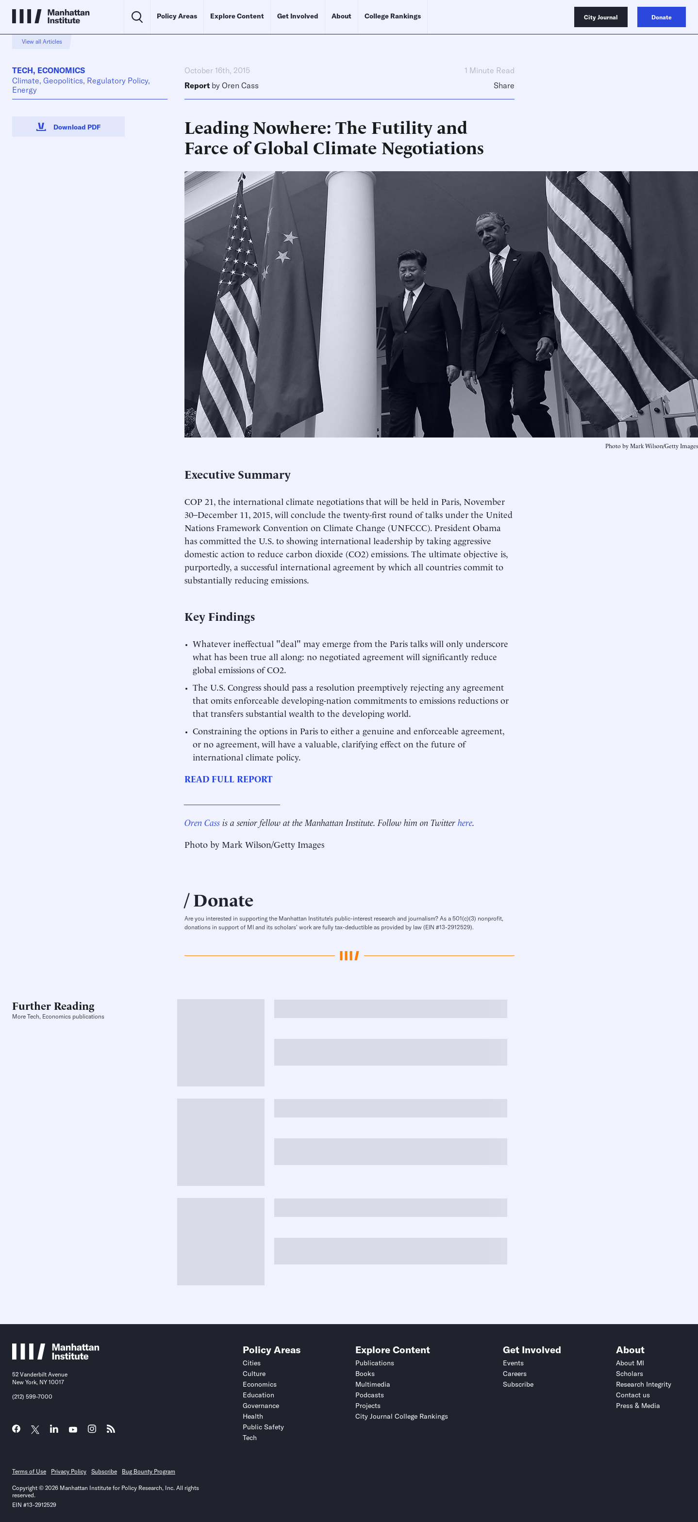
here (465, 822)
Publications (374, 1363)
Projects (368, 1405)
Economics (61, 70)
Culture (254, 1373)
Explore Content (237, 16)
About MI (630, 1363)
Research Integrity (643, 1384)
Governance (261, 1405)
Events (513, 1363)
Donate (223, 899)
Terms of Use (29, 1471)
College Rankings (393, 16)
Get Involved (297, 16)
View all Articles (42, 41)
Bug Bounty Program (148, 1471)
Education (258, 1395)
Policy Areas (177, 16)
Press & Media (638, 1405)
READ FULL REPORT (228, 778)
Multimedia (372, 1384)
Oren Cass (240, 85)
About (341, 16)
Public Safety (263, 1427)
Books (365, 1373)
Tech (22, 70)
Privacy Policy (68, 1471)
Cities (252, 1363)
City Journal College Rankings (401, 1416)
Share (504, 85)
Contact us (633, 1395)
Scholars (629, 1373)
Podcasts (369, 1395)
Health (253, 1416)
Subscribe (518, 1384)
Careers (515, 1373)
